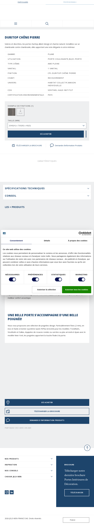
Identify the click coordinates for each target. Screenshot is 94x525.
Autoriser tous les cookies (76, 290)
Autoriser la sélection (46, 290)
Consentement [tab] (16, 241)
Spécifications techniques (25, 188)
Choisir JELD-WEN (13, 476)
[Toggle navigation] (15, 23)
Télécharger (76, 493)
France (69, 520)
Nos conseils (11, 470)
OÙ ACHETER (46, 134)
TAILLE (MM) (14, 120)
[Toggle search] (47, 23)
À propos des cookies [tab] (77, 241)
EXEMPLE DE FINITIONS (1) (21, 106)
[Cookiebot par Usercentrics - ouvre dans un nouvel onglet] (80, 233)
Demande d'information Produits (66, 145)
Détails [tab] (47, 241)
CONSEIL (10, 195)
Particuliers (23, 2)
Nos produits (12, 459)
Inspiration (11, 464)
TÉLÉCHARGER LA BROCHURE (27, 145)
